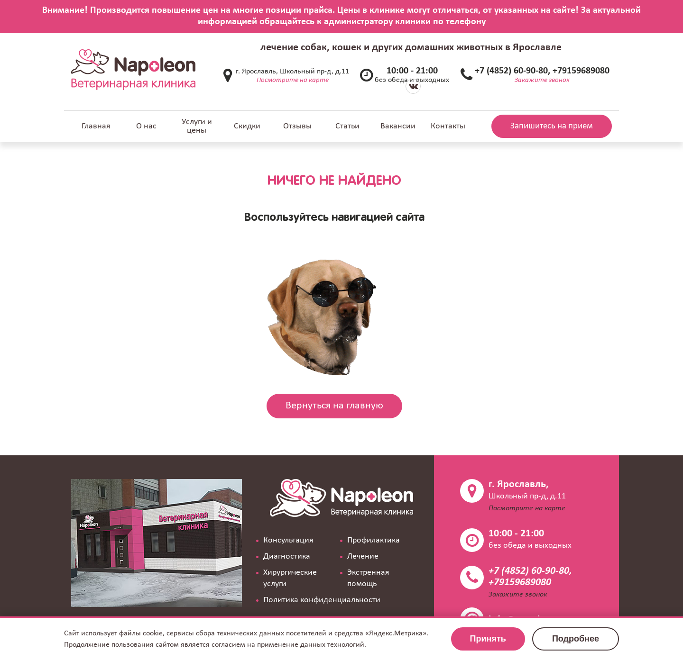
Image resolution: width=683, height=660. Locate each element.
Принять (488, 638)
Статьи (347, 126)
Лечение (362, 556)
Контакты (448, 126)
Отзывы (297, 126)
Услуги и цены (197, 126)
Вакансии (397, 126)
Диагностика (286, 556)
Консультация (288, 540)
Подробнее (575, 638)
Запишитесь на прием (551, 126)
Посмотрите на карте (293, 80)
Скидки (247, 126)
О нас (146, 126)
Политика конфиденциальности (321, 600)
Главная (96, 126)
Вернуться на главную (334, 406)
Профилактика (373, 540)
